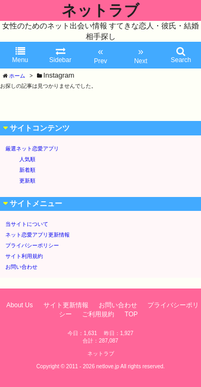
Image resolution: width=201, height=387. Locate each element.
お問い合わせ (21, 267)
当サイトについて (26, 224)
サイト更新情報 (65, 305)
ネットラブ (100, 10)
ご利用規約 (98, 314)
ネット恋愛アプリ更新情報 (37, 235)
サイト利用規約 (24, 256)
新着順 (27, 170)
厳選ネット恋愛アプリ (32, 148)
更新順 (27, 181)
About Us (19, 305)
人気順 (27, 159)
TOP (131, 314)
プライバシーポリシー (32, 245)
